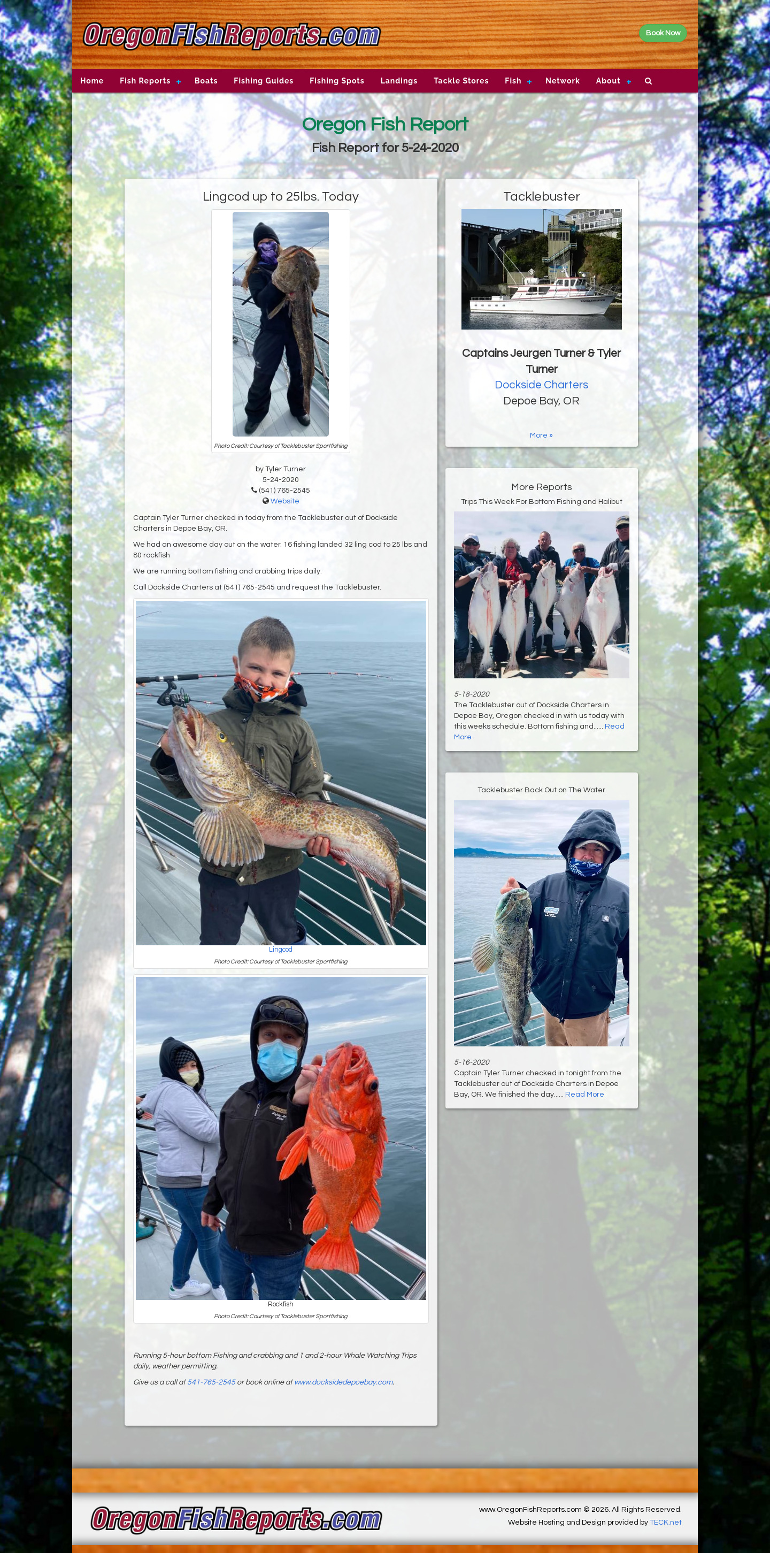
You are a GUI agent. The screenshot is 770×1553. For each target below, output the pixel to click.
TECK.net (666, 1522)
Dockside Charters (541, 385)
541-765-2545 (211, 1382)
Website (285, 501)
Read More (584, 1094)
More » (541, 435)
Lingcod (280, 949)
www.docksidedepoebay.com (343, 1382)
